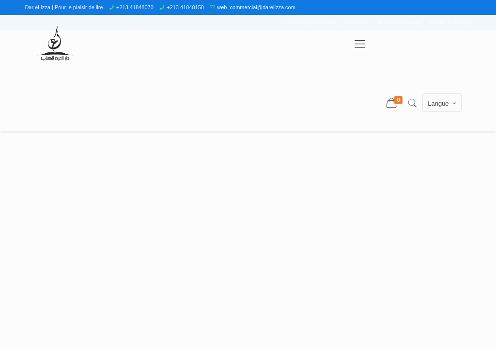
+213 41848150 (185, 7)
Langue (443, 103)
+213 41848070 (135, 7)
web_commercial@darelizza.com (256, 7)
